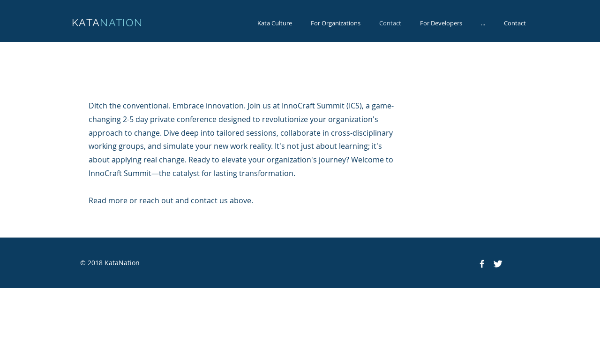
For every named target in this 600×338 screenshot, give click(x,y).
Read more (108, 200)
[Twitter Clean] (498, 264)
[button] (483, 23)
